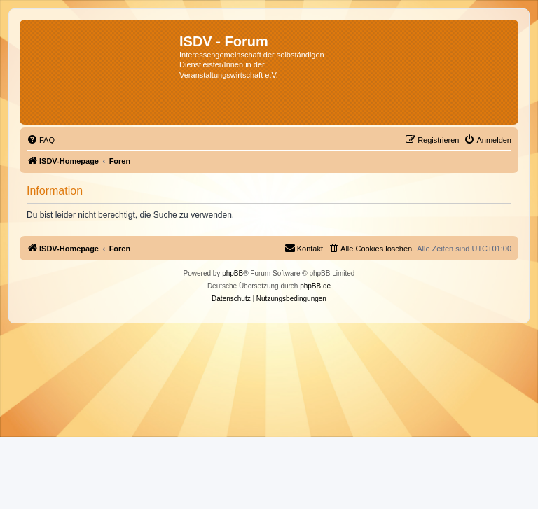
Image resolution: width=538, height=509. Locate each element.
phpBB (232, 273)
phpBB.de (315, 286)
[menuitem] (41, 140)
